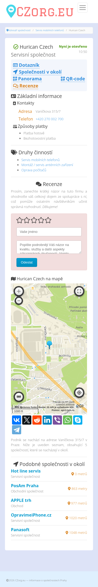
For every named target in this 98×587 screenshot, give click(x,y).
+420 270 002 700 (50, 119)
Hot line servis (26, 471)
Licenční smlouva (65, 404)
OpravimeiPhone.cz (31, 515)
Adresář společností (19, 30)
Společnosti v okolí (37, 72)
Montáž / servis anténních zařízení (47, 164)
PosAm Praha (25, 486)
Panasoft (20, 530)
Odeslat (27, 262)
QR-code (73, 78)
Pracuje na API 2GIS (63, 402)
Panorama (27, 78)
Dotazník (26, 65)
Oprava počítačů (33, 170)
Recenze (25, 86)
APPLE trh (21, 500)
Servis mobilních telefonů (50, 30)
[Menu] (83, 8)
